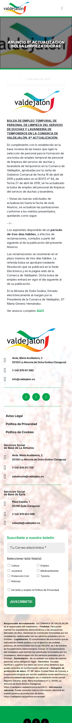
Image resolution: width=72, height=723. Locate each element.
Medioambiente (48, 570)
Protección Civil (18, 576)
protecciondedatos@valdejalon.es (21, 677)
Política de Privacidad (21, 424)
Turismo (43, 576)
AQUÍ (40, 311)
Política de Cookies (20, 432)
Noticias (14, 581)
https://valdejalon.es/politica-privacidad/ (24, 696)
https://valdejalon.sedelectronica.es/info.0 (25, 687)
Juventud (15, 570)
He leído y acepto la (33, 589)
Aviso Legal (14, 416)
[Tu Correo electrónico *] (36, 548)
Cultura (13, 565)
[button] (62, 8)
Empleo (43, 565)
